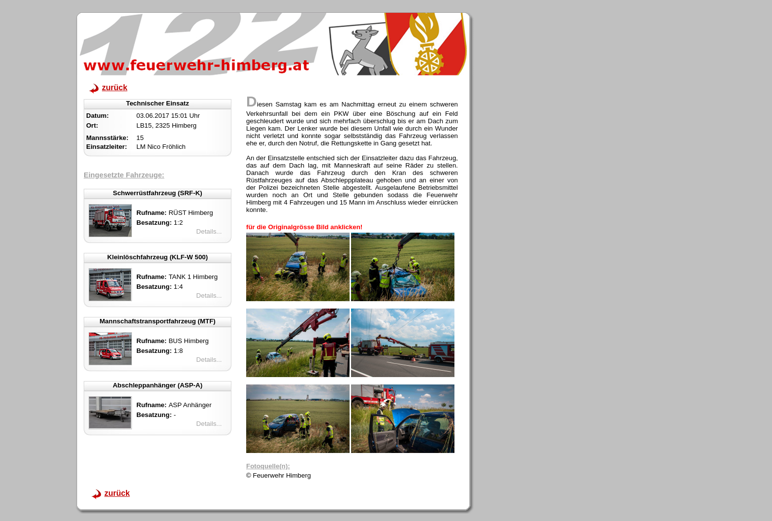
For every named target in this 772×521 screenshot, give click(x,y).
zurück (115, 87)
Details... (209, 231)
